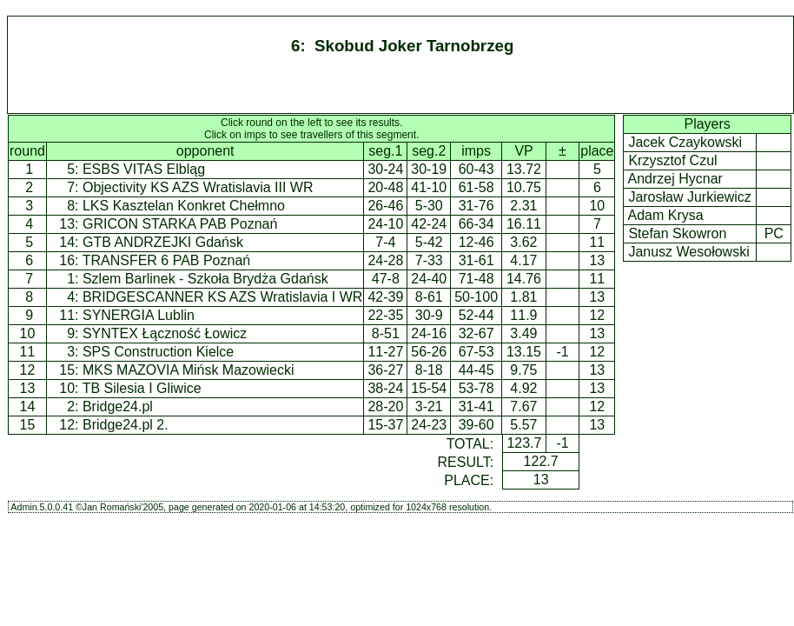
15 (27, 424)
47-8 (386, 278)
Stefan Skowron (678, 233)
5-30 (429, 205)
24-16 (429, 333)
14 (27, 406)
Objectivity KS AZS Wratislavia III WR (198, 187)
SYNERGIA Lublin (139, 315)
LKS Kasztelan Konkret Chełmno (184, 205)
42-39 (385, 297)
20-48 (385, 187)
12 (27, 370)
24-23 (429, 424)
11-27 (385, 351)
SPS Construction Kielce (158, 351)
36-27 (385, 370)
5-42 (429, 242)
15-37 (385, 424)
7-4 (385, 242)
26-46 (385, 205)
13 (27, 388)
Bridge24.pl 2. (126, 424)
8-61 (429, 297)
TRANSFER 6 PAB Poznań (167, 260)
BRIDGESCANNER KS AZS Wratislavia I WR (222, 297)
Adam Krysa (666, 215)
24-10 (385, 223)
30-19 (429, 169)
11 (27, 351)
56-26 (429, 351)
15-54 (429, 388)
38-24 (385, 388)
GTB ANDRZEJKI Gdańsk (163, 242)
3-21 (429, 406)
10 (27, 333)
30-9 (429, 315)
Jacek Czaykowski (685, 142)
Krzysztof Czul (673, 160)
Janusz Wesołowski (689, 251)
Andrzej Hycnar (675, 178)
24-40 (429, 278)
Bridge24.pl (118, 406)
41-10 (429, 187)
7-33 (429, 260)
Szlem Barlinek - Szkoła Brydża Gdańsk (205, 278)
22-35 (385, 315)
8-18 (429, 370)
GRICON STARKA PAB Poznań (180, 223)
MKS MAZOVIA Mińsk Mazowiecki (188, 370)
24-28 (385, 260)
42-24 (429, 223)
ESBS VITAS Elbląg (144, 169)
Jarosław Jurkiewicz (690, 197)
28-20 (385, 406)
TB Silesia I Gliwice (142, 388)
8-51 (386, 333)
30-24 (385, 169)
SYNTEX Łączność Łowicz (165, 333)
